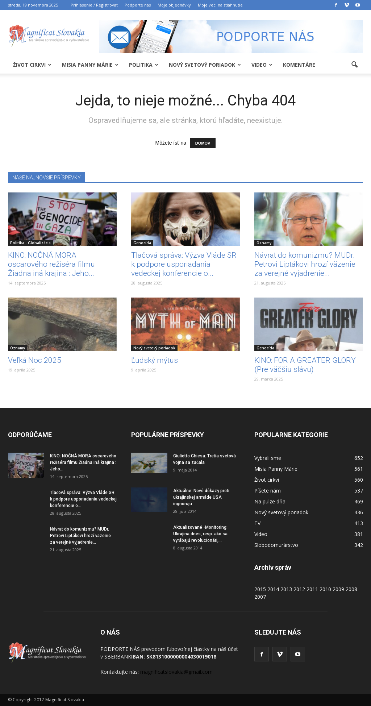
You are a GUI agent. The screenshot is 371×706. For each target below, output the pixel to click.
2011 (312, 589)
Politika (143, 64)
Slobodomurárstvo (276, 544)
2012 (299, 589)
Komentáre (299, 64)
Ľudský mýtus (154, 360)
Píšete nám (267, 490)
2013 (286, 589)
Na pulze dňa (269, 501)
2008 (351, 589)
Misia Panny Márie (90, 64)
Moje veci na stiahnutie (220, 5)
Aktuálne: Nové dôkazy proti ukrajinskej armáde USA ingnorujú (201, 497)
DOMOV (202, 143)
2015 (260, 589)
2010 (325, 589)
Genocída (142, 242)
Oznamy (264, 242)
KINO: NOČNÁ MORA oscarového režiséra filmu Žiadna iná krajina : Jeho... (51, 264)
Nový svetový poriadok (205, 64)
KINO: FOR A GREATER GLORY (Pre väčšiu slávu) (305, 365)
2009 (338, 589)
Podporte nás (138, 5)
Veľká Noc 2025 (34, 360)
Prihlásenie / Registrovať (94, 5)
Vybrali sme (267, 457)
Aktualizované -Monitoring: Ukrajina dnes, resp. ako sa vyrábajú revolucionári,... (200, 534)
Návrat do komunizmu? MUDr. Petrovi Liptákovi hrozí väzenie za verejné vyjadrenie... (304, 264)
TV (257, 523)
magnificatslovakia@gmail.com (176, 671)
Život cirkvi (32, 64)
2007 (260, 596)
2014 (273, 589)
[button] (354, 65)
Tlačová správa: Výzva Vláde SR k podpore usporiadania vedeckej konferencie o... (184, 264)
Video (261, 64)
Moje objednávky (174, 5)
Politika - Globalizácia (30, 242)
